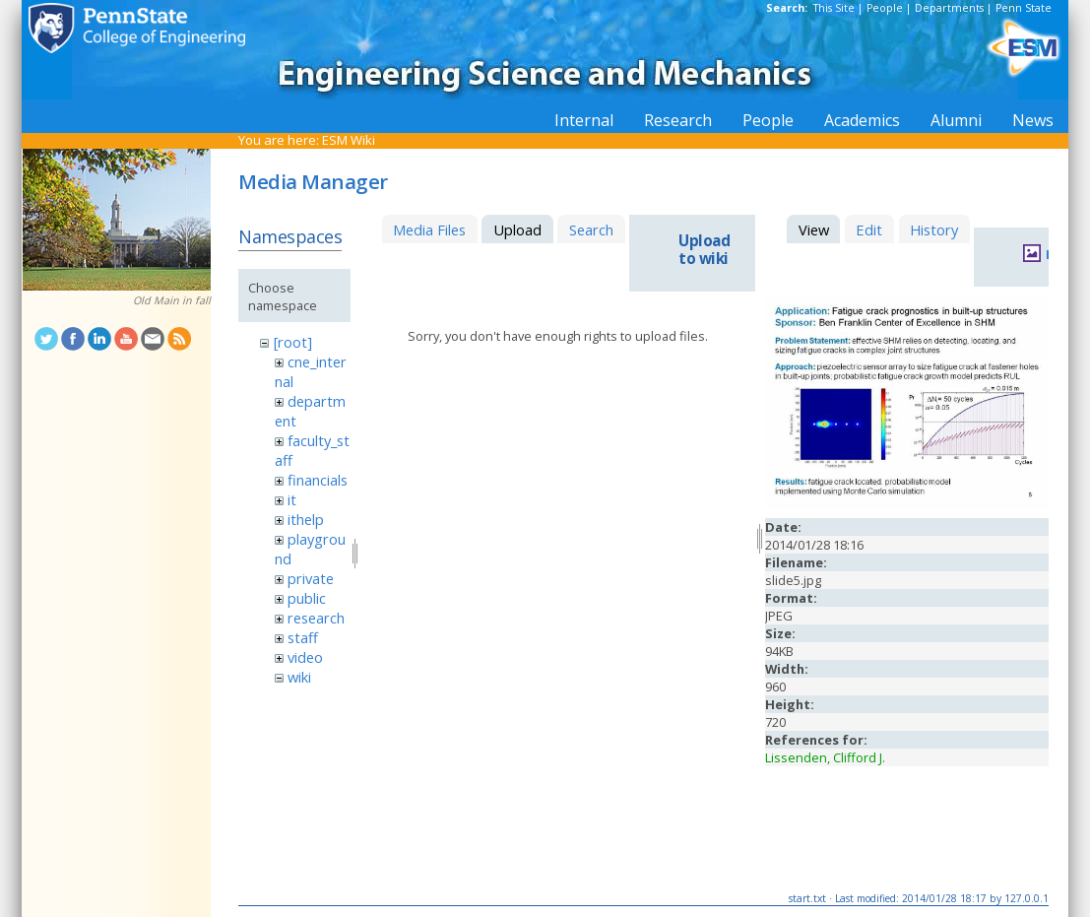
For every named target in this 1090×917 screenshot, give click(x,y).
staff (303, 637)
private (311, 578)
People (884, 8)
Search (591, 229)
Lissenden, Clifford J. (825, 757)
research (316, 617)
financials (318, 480)
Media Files (429, 229)
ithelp (306, 519)
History (934, 229)
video (305, 657)
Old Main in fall (172, 300)
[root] (293, 342)
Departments (949, 8)
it (292, 499)
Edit (869, 229)
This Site (834, 8)
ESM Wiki (348, 140)
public (307, 598)
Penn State (1023, 8)
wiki (299, 677)
